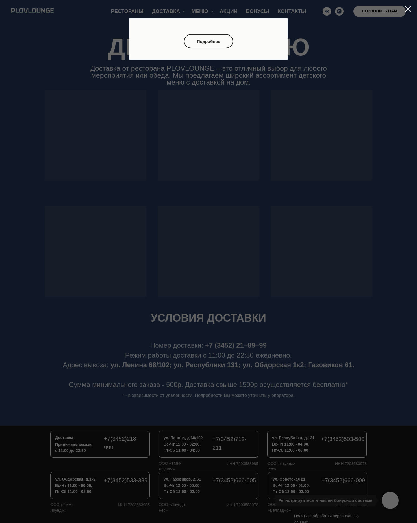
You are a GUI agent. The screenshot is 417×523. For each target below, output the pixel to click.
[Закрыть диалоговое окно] (408, 9)
